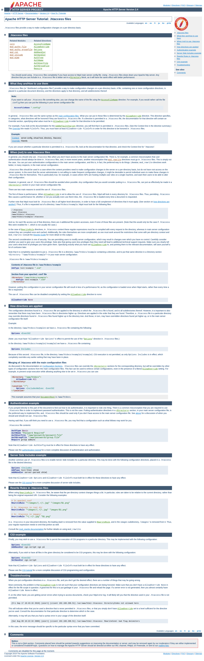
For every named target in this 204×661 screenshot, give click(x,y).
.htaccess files (182, 33)
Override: (16, 141)
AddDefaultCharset (65, 126)
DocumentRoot (48, 397)
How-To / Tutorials (58, 13)
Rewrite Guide (39, 235)
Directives (176, 5)
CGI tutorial (27, 570)
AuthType (38, 58)
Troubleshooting (183, 65)
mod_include (16, 55)
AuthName (38, 60)
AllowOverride (41, 47)
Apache (7, 13)
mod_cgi (14, 52)
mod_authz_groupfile (21, 50)
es (150, 23)
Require (38, 68)
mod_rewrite (114, 160)
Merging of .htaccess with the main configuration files (37, 362)
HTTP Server (18, 13)
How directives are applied (187, 47)
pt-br (169, 23)
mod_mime (14, 58)
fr (155, 23)
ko (163, 23)
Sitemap (198, 5)
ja (159, 23)
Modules (166, 5)
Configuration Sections (52, 366)
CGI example (182, 62)
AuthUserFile (41, 63)
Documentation (31, 13)
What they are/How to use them (29, 83)
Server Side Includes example (189, 53)
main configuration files (69, 116)
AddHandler (40, 52)
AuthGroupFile (41, 66)
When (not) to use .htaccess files (30, 152)
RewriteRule (27, 229)
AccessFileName (42, 44)
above (138, 413)
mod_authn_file (18, 47)
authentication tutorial (31, 450)
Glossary (190, 5)
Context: (15, 138)
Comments (181, 73)
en (146, 23)
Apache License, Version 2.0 (32, 656)
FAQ (183, 5)
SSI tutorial (27, 482)
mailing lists (164, 645)
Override (16, 128)
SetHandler (40, 55)
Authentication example (186, 50)
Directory (75, 77)
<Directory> (15, 185)
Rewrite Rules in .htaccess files (29, 488)
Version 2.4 (44, 13)
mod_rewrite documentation (31, 529)
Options (38, 50)
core (12, 44)
